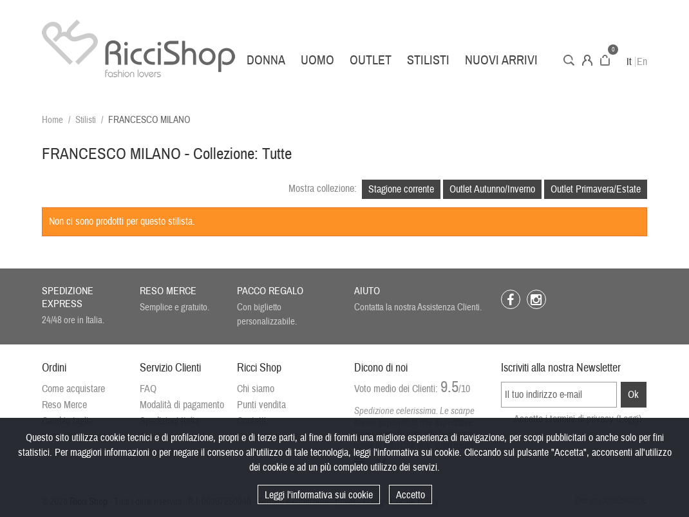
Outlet (371, 60)
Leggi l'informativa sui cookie (319, 495)
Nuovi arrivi (501, 60)
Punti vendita (261, 405)
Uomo (317, 60)
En (642, 61)
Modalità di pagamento (182, 405)
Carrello (605, 60)
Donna (266, 60)
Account (587, 60)
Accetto (410, 495)
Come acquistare (73, 388)
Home (52, 120)
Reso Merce (64, 405)
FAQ (148, 388)
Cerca (568, 60)
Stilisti (428, 60)
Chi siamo (255, 388)
